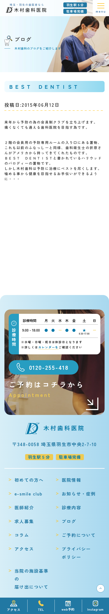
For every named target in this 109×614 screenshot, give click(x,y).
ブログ (69, 521)
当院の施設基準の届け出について (31, 579)
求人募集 (24, 521)
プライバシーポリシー (76, 553)
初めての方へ (29, 480)
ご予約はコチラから (54, 389)
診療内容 (71, 507)
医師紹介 (24, 507)
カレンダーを (48, 347)
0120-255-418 (49, 367)
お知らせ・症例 (79, 493)
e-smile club (28, 493)
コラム (21, 535)
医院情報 (71, 480)
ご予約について (79, 535)
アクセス (24, 549)
